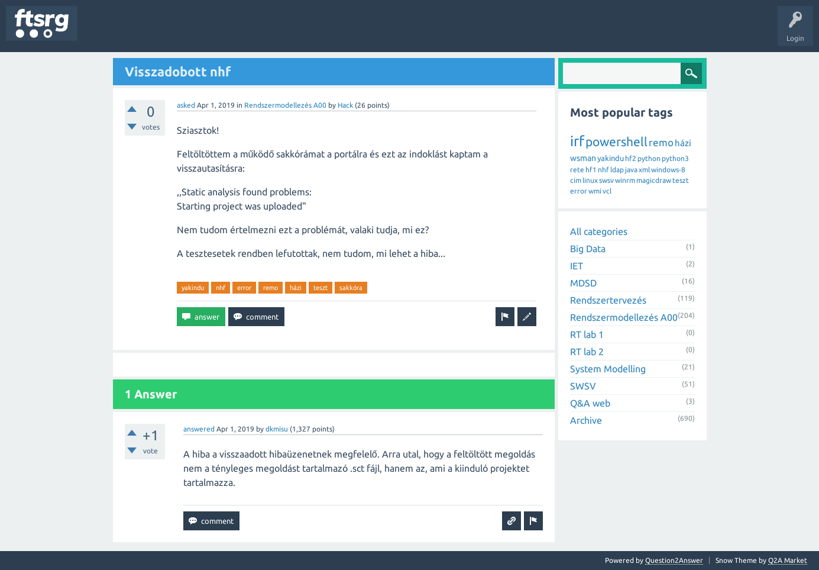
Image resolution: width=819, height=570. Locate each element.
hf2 (630, 158)
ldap (617, 169)
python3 (675, 158)
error (244, 287)
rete (577, 169)
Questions (102, 32)
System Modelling (608, 368)
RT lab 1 (587, 334)
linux (590, 180)
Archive (586, 420)
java (631, 169)
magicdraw (653, 180)
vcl (607, 191)
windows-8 (668, 169)
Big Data (588, 248)
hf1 (591, 169)
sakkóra (350, 287)
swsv (606, 180)
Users (234, 32)
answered (199, 429)
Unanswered (152, 32)
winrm (625, 180)
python (649, 158)
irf (577, 141)
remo (270, 287)
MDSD (583, 283)
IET (576, 265)
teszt (320, 287)
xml (644, 169)
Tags (197, 32)
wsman (583, 158)
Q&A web (590, 403)
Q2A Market (787, 560)
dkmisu (277, 429)
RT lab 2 (587, 351)
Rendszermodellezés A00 (285, 105)
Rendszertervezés (608, 300)
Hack (345, 105)
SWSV (583, 386)
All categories (598, 231)
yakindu (193, 287)
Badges (270, 32)
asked (186, 105)
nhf (220, 287)
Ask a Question (349, 32)
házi (296, 287)
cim (575, 180)
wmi (594, 191)
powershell (616, 141)
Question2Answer (674, 560)
